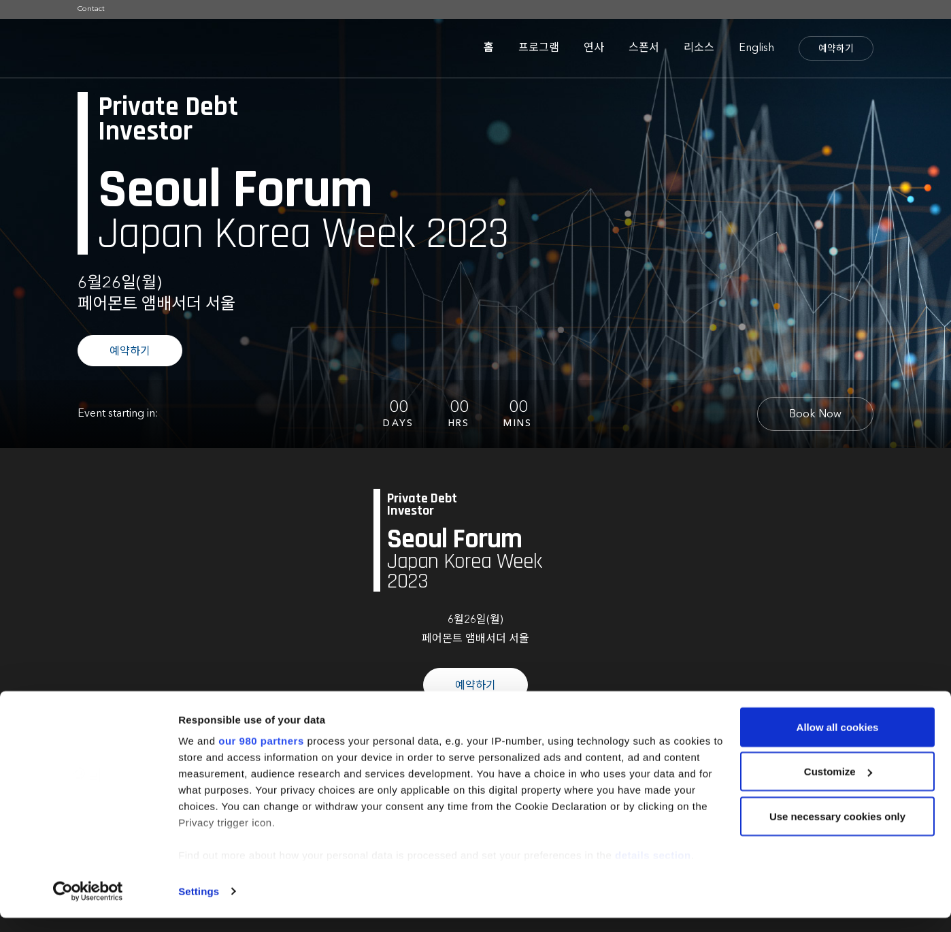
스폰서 (644, 48)
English (756, 48)
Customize (838, 786)
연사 (594, 48)
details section (653, 869)
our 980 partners (261, 754)
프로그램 (538, 48)
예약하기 (836, 49)
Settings (198, 905)
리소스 (699, 48)
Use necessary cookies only (837, 830)
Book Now (815, 414)
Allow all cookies (838, 741)
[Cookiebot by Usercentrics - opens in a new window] (88, 905)
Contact (91, 9)
